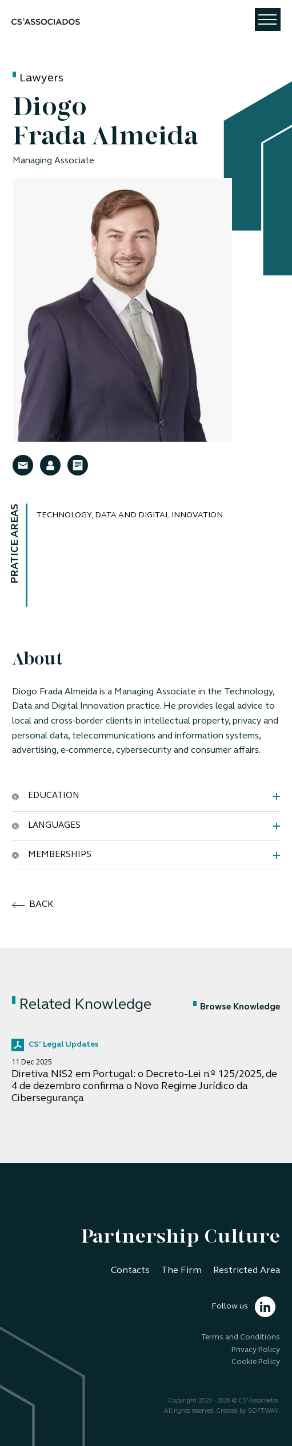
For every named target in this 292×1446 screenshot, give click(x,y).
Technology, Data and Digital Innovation (130, 515)
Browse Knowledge (236, 1007)
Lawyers (41, 78)
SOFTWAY (263, 1411)
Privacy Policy (255, 1350)
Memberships (51, 854)
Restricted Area (246, 1270)
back (33, 905)
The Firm (181, 1270)
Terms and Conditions (240, 1337)
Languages (46, 825)
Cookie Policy (255, 1362)
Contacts (130, 1270)
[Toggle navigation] (268, 19)
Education (45, 795)
